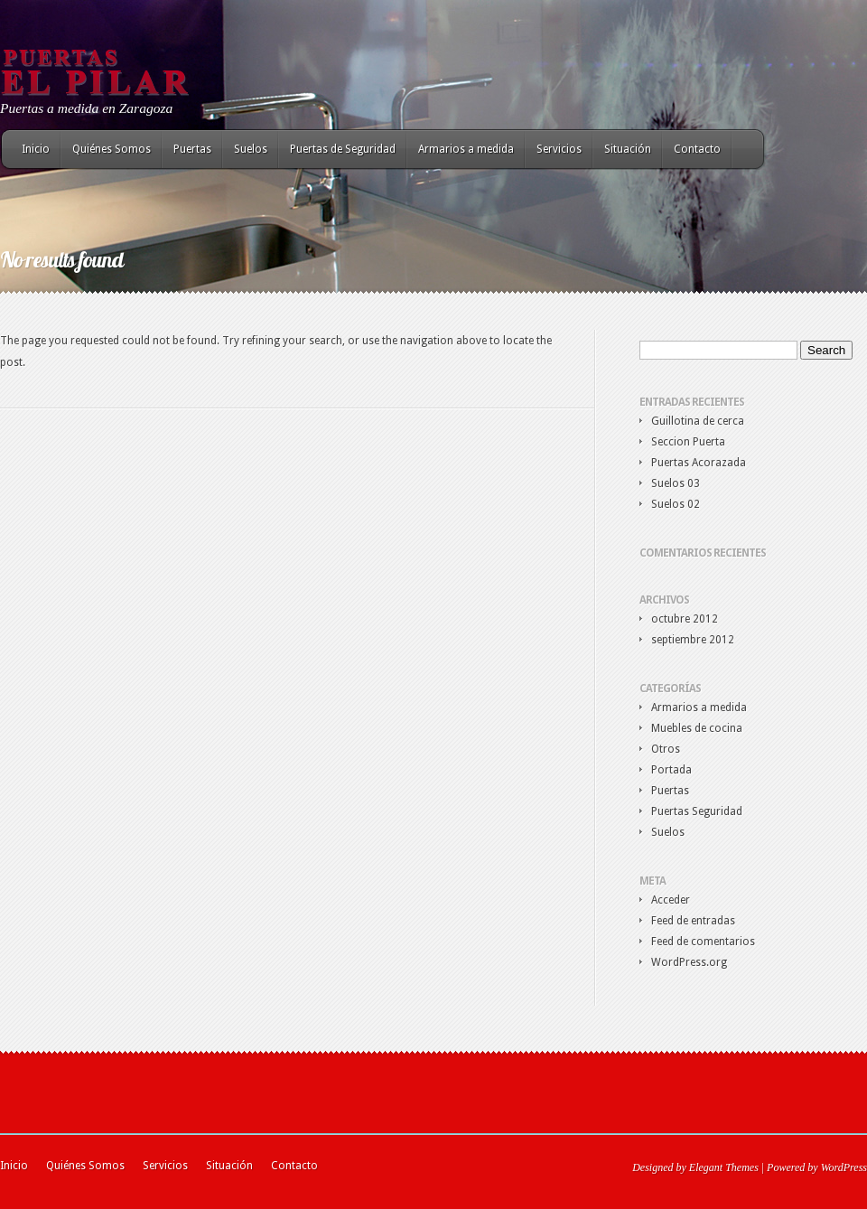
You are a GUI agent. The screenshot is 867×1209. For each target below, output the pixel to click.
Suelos (250, 149)
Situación (627, 149)
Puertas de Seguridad (343, 149)
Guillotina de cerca (697, 421)
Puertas (192, 149)
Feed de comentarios (703, 941)
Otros (665, 749)
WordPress (844, 1167)
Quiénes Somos (111, 149)
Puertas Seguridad (696, 811)
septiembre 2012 (692, 639)
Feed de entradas (693, 920)
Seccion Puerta (688, 442)
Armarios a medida (466, 149)
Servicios (559, 149)
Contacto (697, 149)
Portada (671, 770)
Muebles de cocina (696, 728)
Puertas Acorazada (698, 462)
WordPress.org (689, 962)
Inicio (36, 149)
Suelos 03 (675, 483)
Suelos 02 (675, 504)
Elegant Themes (724, 1167)
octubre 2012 (684, 619)
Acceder (670, 900)
